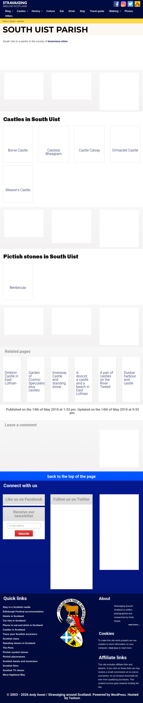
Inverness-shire (58, 41)
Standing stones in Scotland (19, 643)
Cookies (106, 633)
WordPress (118, 694)
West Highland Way (14, 674)
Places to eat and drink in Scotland (23, 625)
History (36, 11)
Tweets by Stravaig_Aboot (63, 506)
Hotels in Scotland (13, 616)
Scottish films (11, 665)
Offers (9, 16)
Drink (72, 11)
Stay (82, 11)
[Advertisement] (122, 91)
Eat (62, 11)
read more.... (134, 625)
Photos (129, 11)
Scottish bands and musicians (20, 661)
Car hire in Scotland (14, 620)
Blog (8, 11)
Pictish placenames (14, 656)
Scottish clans (11, 638)
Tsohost (74, 698)
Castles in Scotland (14, 629)
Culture (50, 11)
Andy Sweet (37, 694)
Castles (21, 11)
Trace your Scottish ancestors (20, 634)
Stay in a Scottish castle (16, 607)
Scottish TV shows (13, 670)
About (104, 598)
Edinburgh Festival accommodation (23, 611)
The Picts (8, 647)
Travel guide (97, 11)
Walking (114, 11)
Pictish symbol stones (15, 652)
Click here (113, 648)
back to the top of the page (71, 476)
